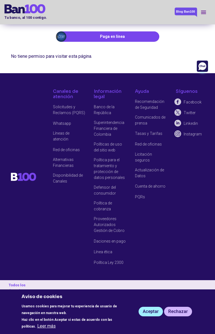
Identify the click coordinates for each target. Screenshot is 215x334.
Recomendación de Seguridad (149, 104)
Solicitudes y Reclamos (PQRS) (69, 110)
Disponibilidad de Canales (68, 178)
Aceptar (151, 311)
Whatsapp (62, 123)
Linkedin (191, 123)
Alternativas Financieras (63, 162)
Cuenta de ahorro (150, 186)
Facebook (193, 102)
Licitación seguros (143, 157)
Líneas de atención (61, 136)
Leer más (46, 326)
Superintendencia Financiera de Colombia (109, 128)
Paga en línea (112, 36)
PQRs (140, 197)
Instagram (193, 134)
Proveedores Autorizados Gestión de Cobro (109, 224)
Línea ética (103, 252)
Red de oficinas (66, 150)
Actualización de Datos (149, 173)
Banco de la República (104, 110)
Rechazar (178, 311)
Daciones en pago (110, 241)
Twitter (190, 112)
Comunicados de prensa (150, 120)
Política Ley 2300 (108, 262)
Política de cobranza (103, 206)
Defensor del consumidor (105, 190)
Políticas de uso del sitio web (108, 147)
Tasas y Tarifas (148, 133)
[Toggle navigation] (204, 12)
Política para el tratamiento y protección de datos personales (109, 169)
